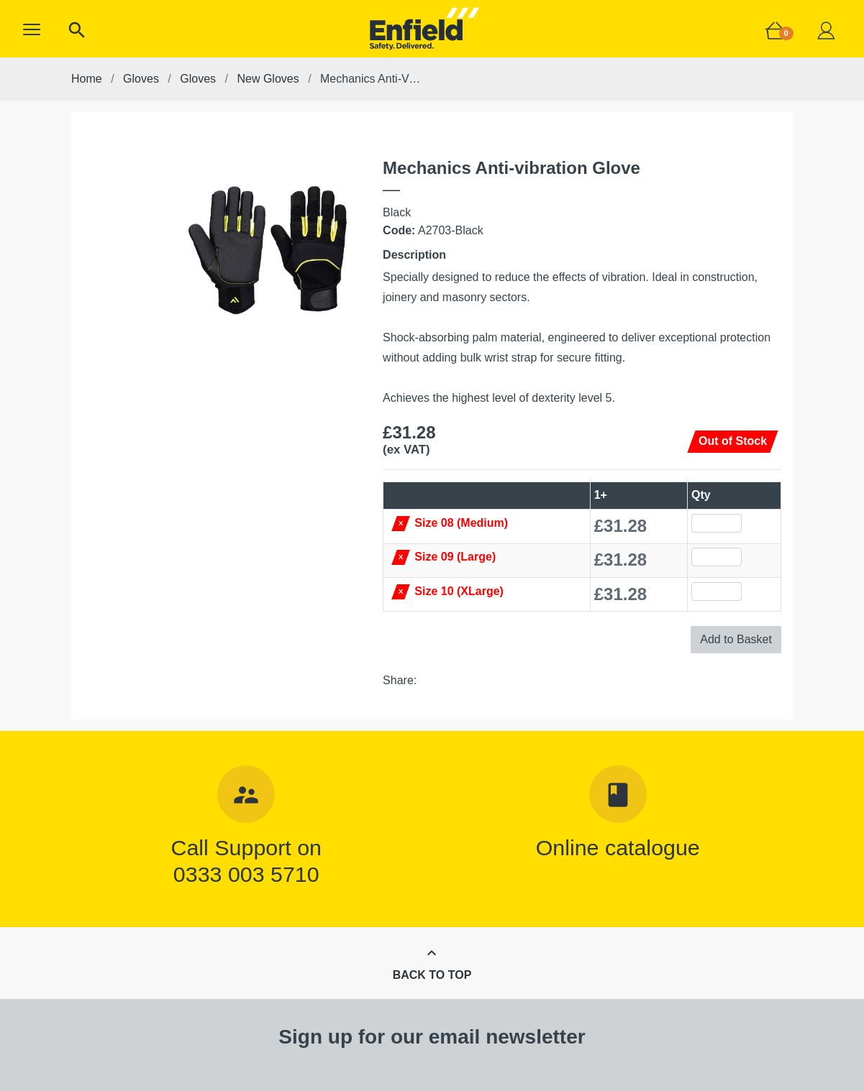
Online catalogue (618, 847)
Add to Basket (736, 639)
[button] (32, 29)
